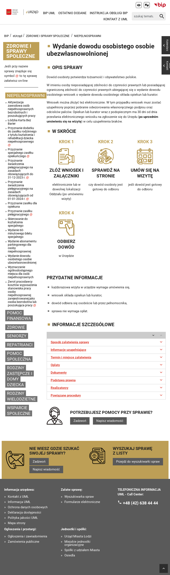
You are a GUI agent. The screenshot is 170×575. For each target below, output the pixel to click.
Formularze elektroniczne (82, 502)
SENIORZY (16, 335)
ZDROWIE (16, 327)
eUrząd (17, 36)
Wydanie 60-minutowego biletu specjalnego (20, 233)
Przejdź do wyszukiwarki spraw (138, 461)
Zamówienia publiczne (23, 541)
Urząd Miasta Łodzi (77, 536)
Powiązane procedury (107, 395)
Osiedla (69, 555)
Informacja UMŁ (19, 502)
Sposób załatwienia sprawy (107, 341)
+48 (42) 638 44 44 (140, 502)
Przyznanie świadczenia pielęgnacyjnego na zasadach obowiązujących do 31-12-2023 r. (20, 169)
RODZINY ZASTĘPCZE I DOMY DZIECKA (19, 376)
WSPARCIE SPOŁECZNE (18, 410)
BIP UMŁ (49, 13)
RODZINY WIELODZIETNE (21, 396)
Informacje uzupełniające (107, 349)
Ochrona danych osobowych (28, 507)
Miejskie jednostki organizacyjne (77, 543)
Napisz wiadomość (109, 421)
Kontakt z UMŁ (115, 19)
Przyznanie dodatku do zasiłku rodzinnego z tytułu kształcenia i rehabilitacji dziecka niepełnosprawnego (22, 136)
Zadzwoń (79, 421)
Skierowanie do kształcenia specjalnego (18, 222)
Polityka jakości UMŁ (23, 517)
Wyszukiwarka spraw (79, 496)
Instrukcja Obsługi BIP (109, 13)
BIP (6, 36)
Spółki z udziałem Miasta (82, 550)
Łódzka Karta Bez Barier (19, 122)
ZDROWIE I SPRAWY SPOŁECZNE (47, 36)
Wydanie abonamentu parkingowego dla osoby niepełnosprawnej (22, 246)
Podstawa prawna (107, 379)
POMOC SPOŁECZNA (19, 356)
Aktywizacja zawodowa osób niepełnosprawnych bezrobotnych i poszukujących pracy (21, 109)
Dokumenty (107, 372)
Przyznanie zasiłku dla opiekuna (22, 205)
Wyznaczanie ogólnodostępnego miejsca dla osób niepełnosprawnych (21, 272)
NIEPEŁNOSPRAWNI (87, 36)
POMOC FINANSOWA (19, 315)
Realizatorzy (107, 387)
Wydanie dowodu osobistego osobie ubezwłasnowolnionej (22, 259)
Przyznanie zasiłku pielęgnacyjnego (20, 212)
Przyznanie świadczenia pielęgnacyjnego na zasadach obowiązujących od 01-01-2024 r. (20, 190)
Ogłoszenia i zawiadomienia (27, 536)
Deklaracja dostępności (24, 512)
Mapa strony (16, 523)
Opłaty (107, 364)
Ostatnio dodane (72, 13)
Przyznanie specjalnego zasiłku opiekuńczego (20, 153)
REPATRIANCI (20, 344)
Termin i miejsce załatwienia (107, 357)
